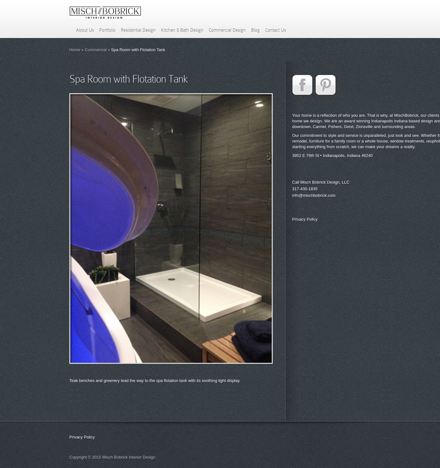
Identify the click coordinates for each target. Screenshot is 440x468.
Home (74, 49)
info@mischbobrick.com (313, 195)
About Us (85, 30)
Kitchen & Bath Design (182, 30)
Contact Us (275, 30)
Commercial (95, 49)
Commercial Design (227, 30)
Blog (255, 30)
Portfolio (107, 30)
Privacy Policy (305, 219)
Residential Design (138, 30)
